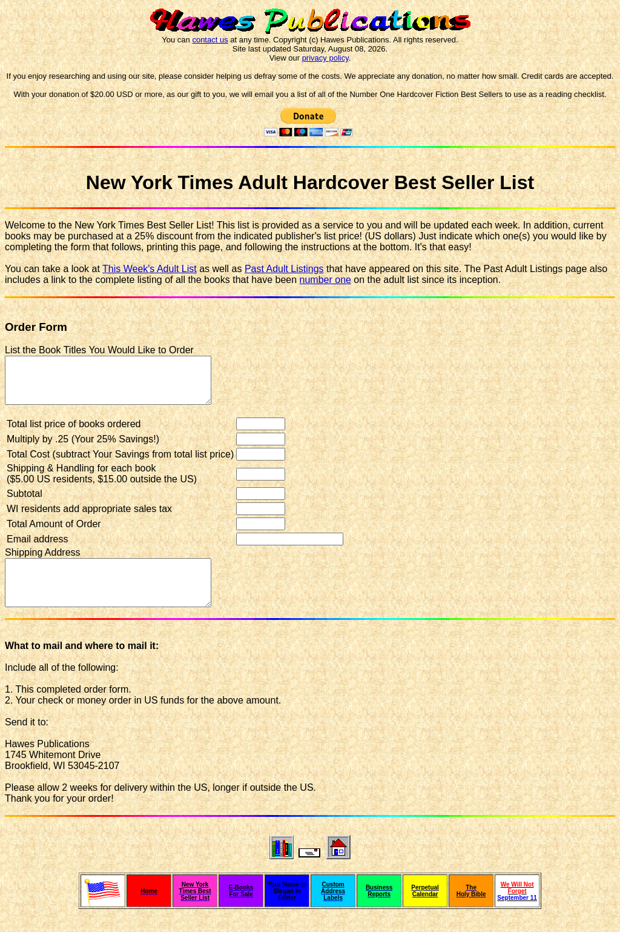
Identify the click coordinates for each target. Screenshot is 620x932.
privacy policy (325, 57)
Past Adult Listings (284, 269)
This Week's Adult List (149, 269)
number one (325, 280)
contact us (210, 39)
